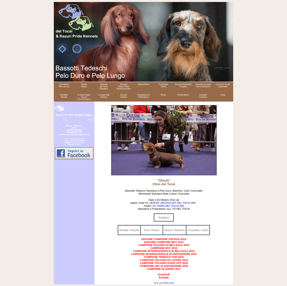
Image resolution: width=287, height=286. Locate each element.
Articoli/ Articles (123, 96)
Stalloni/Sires (143, 84)
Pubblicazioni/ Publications (143, 96)
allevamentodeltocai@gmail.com (74, 134)
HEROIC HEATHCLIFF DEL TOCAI (170, 202)
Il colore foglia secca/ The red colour (84, 97)
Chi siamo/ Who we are (64, 85)
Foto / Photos (151, 230)
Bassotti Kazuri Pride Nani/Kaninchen (124, 86)
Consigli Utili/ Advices (104, 96)
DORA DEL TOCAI (168, 205)
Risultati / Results (129, 230)
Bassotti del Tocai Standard (104, 86)
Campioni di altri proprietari (223, 85)
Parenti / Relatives (174, 230)
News (163, 95)
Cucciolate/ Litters (163, 85)
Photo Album (183, 95)
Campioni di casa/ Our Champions (203, 85)
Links (223, 95)
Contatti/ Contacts (203, 96)
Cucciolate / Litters (198, 230)
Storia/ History (84, 85)
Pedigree (164, 217)
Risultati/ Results (64, 96)
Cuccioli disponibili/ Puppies (183, 85)
